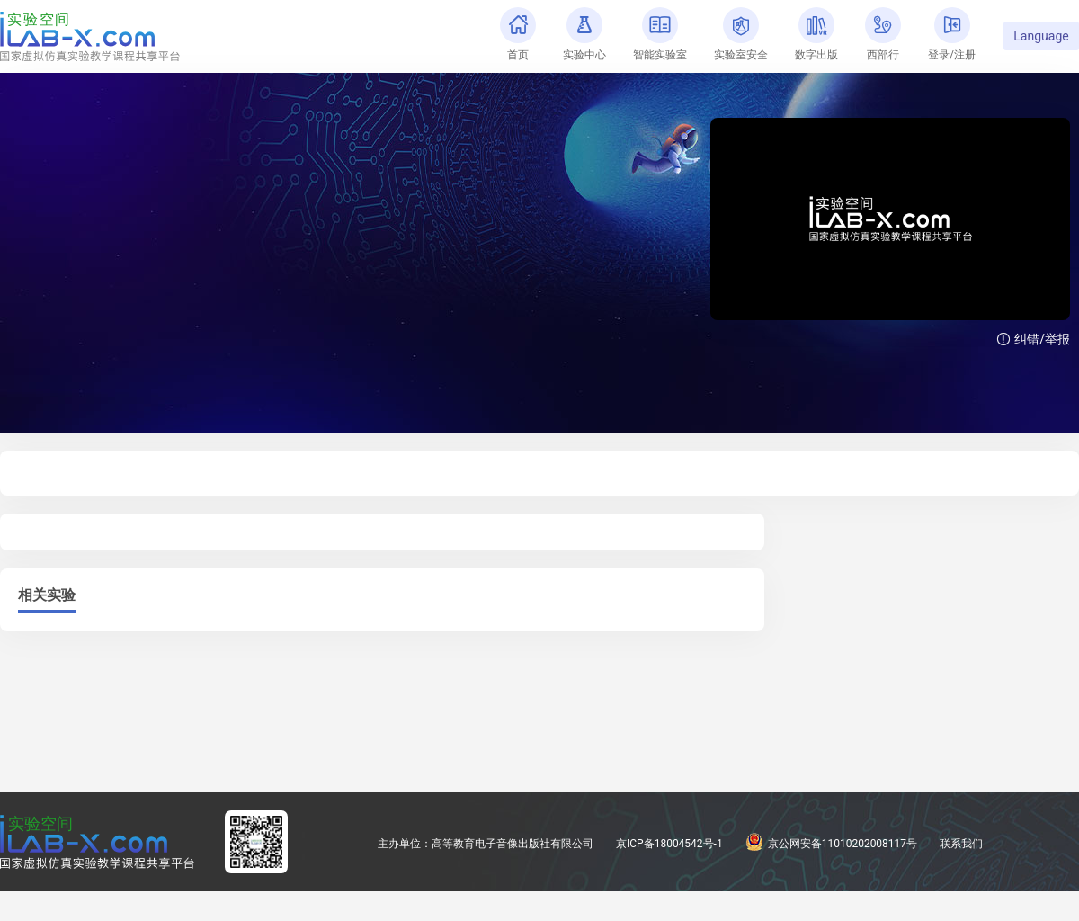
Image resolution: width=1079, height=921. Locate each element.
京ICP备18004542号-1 (669, 843)
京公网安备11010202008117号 (831, 843)
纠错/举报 (1033, 339)
